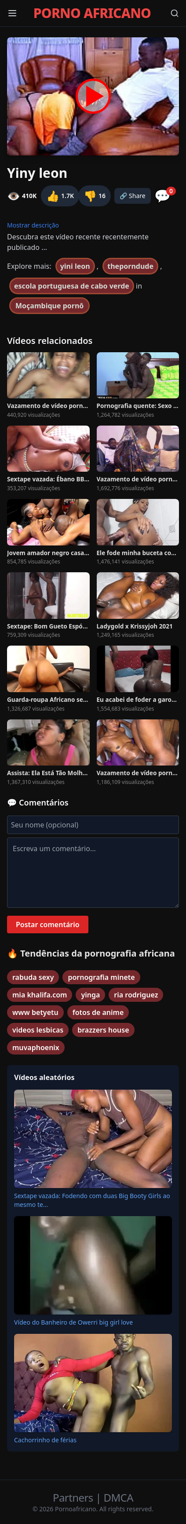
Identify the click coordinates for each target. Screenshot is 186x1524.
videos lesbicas (37, 1030)
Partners (74, 1497)
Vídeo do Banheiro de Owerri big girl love (73, 1322)
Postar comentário (48, 924)
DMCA (118, 1497)
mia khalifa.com (39, 995)
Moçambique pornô (49, 306)
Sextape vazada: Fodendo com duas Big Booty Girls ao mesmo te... (92, 1200)
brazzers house (103, 1030)
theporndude (130, 266)
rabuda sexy (33, 977)
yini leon (75, 266)
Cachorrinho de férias (45, 1440)
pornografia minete (101, 977)
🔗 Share (133, 195)
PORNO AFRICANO (92, 13)
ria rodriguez (136, 995)
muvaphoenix (35, 1047)
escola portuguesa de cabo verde (71, 286)
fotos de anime (98, 1012)
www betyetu (35, 1012)
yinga (90, 995)
